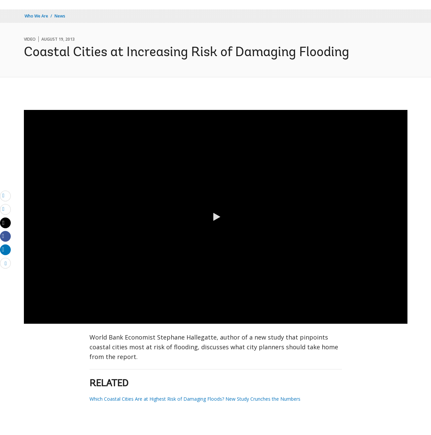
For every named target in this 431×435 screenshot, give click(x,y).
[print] (5, 209)
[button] (215, 216)
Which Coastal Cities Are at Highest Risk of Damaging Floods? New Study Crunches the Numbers (194, 399)
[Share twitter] (5, 223)
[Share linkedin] (5, 249)
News (60, 16)
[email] (5, 195)
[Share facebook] (5, 236)
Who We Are (36, 16)
